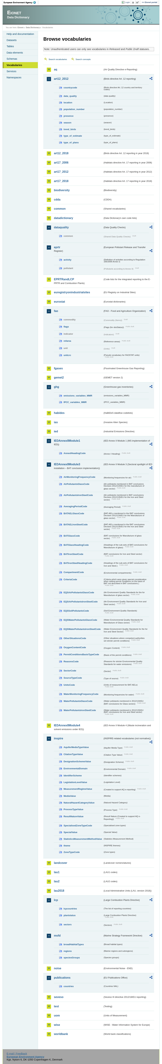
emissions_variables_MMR (77, 395)
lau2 (56, 881)
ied (56, 431)
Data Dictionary (33, 27)
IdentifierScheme (72, 775)
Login (127, 2)
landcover (60, 862)
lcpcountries (70, 908)
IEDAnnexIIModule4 (67, 725)
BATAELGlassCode (73, 513)
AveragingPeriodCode (75, 506)
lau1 (56, 872)
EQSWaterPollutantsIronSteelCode (82, 629)
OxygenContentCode (74, 647)
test (56, 1006)
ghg (56, 386)
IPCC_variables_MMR (75, 402)
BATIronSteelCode (73, 554)
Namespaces (14, 77)
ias (56, 422)
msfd (57, 935)
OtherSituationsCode (74, 638)
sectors (67, 924)
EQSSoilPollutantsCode (76, 610)
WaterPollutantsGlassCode (77, 701)
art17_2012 (61, 171)
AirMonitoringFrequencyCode (79, 477)
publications (62, 977)
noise (57, 968)
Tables (10, 46)
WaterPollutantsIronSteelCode (79, 710)
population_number (73, 109)
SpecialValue (70, 832)
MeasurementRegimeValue (77, 789)
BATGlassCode (71, 535)
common (60, 208)
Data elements (15, 52)
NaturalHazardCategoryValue (78, 802)
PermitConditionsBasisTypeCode (81, 654)
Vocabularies (14, 65)
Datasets (12, 40)
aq (55, 69)
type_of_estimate (72, 135)
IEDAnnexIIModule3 (67, 464)
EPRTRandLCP (64, 279)
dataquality (61, 227)
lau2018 (59, 890)
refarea (67, 341)
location (67, 102)
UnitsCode (69, 685)
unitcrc (67, 355)
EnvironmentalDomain (75, 768)
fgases (58, 368)
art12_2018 (61, 153)
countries (68, 986)
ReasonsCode (70, 661)
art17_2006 (61, 162)
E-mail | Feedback (17, 1053)
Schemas (12, 58)
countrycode (70, 87)
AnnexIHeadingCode (74, 453)
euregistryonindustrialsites (72, 292)
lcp (56, 900)
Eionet (20, 27)
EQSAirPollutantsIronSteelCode (80, 601)
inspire (58, 738)
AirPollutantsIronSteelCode (78, 495)
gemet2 (59, 377)
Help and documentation (20, 34)
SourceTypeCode (72, 678)
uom (57, 1015)
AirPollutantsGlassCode (76, 484)
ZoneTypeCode (71, 852)
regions (67, 951)
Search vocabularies (58, 59)
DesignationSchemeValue (77, 761)
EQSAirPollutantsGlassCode (78, 592)
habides (59, 412)
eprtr (57, 247)
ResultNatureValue (73, 816)
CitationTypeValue (73, 754)
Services (11, 71)
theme (66, 845)
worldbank (61, 1033)
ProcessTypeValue (73, 809)
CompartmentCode (73, 572)
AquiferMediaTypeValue (76, 747)
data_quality (70, 96)
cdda (57, 199)
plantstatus (69, 915)
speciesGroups (71, 957)
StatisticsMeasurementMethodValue (82, 839)
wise (57, 1024)
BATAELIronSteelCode (75, 524)
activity (67, 259)
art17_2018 (61, 181)
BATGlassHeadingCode (76, 545)
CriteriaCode (70, 579)
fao (56, 310)
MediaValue (69, 796)
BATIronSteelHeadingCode (77, 563)
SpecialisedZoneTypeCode (77, 825)
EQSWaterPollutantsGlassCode (80, 620)
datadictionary (63, 218)
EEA (21, 2)
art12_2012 (61, 78)
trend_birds (69, 129)
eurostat (59, 301)
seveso (58, 997)
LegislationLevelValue (75, 782)
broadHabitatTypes (73, 944)
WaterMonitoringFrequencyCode (80, 694)
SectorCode (69, 670)
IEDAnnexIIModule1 (67, 440)
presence (68, 116)
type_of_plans (71, 142)
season (67, 122)
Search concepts (83, 59)
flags (66, 326)
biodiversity (62, 190)
